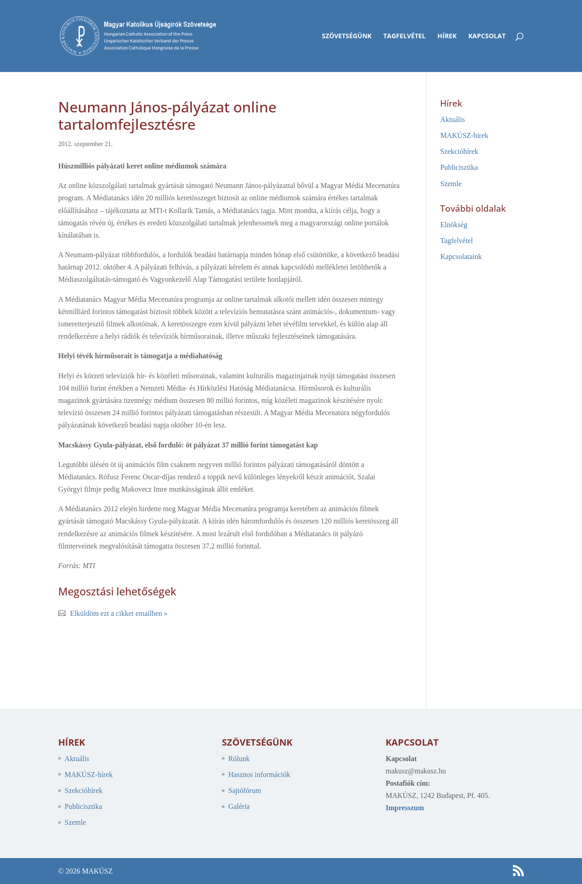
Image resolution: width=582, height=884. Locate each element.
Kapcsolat (487, 36)
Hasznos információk (259, 774)
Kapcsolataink (461, 256)
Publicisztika (459, 167)
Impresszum (405, 808)
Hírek (447, 36)
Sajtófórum (244, 790)
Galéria (239, 806)
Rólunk (239, 758)
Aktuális (452, 119)
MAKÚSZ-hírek (464, 135)
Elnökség (453, 225)
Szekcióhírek (459, 151)
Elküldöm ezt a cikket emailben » (119, 613)
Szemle (451, 184)
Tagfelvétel (404, 36)
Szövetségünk (346, 36)
